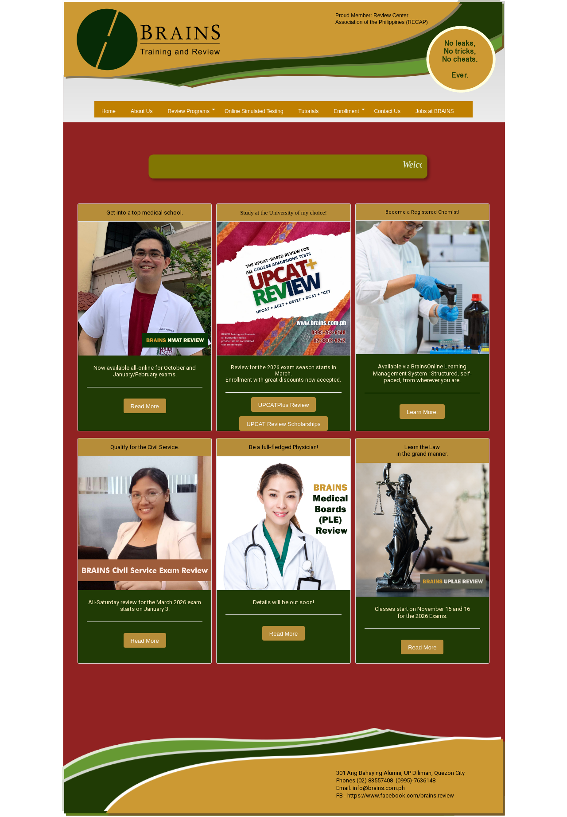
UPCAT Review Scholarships (283, 424)
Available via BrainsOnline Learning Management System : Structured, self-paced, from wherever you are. (422, 373)
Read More (145, 406)
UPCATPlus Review (283, 405)
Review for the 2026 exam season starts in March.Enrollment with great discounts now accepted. (283, 373)
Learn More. (422, 412)
